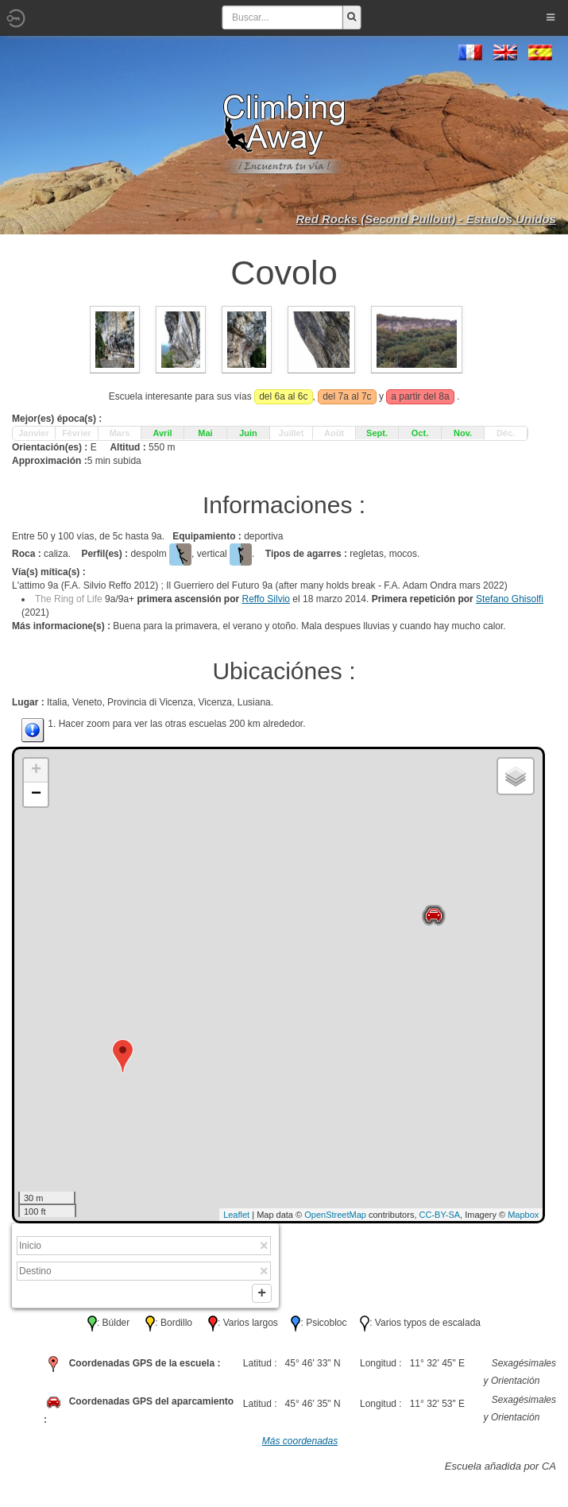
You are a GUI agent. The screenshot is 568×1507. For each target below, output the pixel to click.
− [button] (36, 794)
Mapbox (523, 1214)
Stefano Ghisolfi (509, 599)
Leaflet (236, 1214)
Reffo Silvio (266, 599)
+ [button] (36, 770)
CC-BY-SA (440, 1214)
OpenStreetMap (335, 1214)
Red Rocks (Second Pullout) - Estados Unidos (426, 219)
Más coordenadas (300, 1444)
